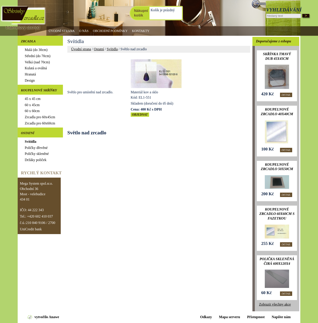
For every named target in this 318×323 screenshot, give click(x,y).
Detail (286, 94)
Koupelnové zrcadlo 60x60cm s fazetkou (276, 213)
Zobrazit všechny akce (275, 304)
